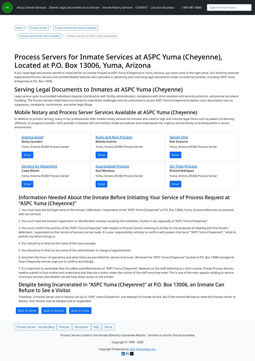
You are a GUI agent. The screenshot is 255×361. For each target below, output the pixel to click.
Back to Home (27, 311)
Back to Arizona (54, 311)
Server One (179, 137)
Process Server (39, 27)
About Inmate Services (31, 7)
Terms (108, 327)
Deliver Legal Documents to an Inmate (74, 7)
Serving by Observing (39, 166)
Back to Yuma (80, 311)
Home (19, 27)
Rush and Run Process (114, 137)
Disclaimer (81, 327)
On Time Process (183, 166)
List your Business (162, 7)
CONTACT (141, 7)
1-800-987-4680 (191, 7)
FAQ (96, 327)
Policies (64, 327)
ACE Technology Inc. (143, 349)
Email (27, 155)
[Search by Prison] (229, 7)
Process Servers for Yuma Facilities (40, 36)
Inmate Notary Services (117, 7)
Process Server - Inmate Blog (35, 327)
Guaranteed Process (112, 166)
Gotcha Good (32, 137)
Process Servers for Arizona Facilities (76, 27)
